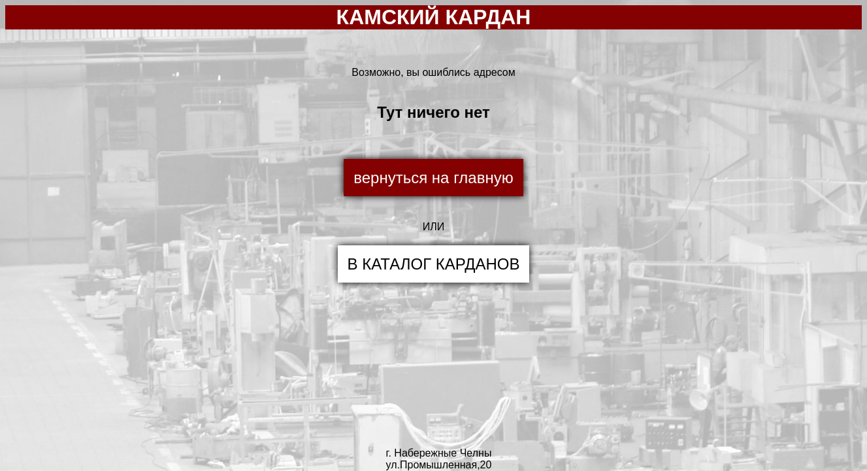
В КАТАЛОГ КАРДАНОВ (434, 264)
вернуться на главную (433, 177)
